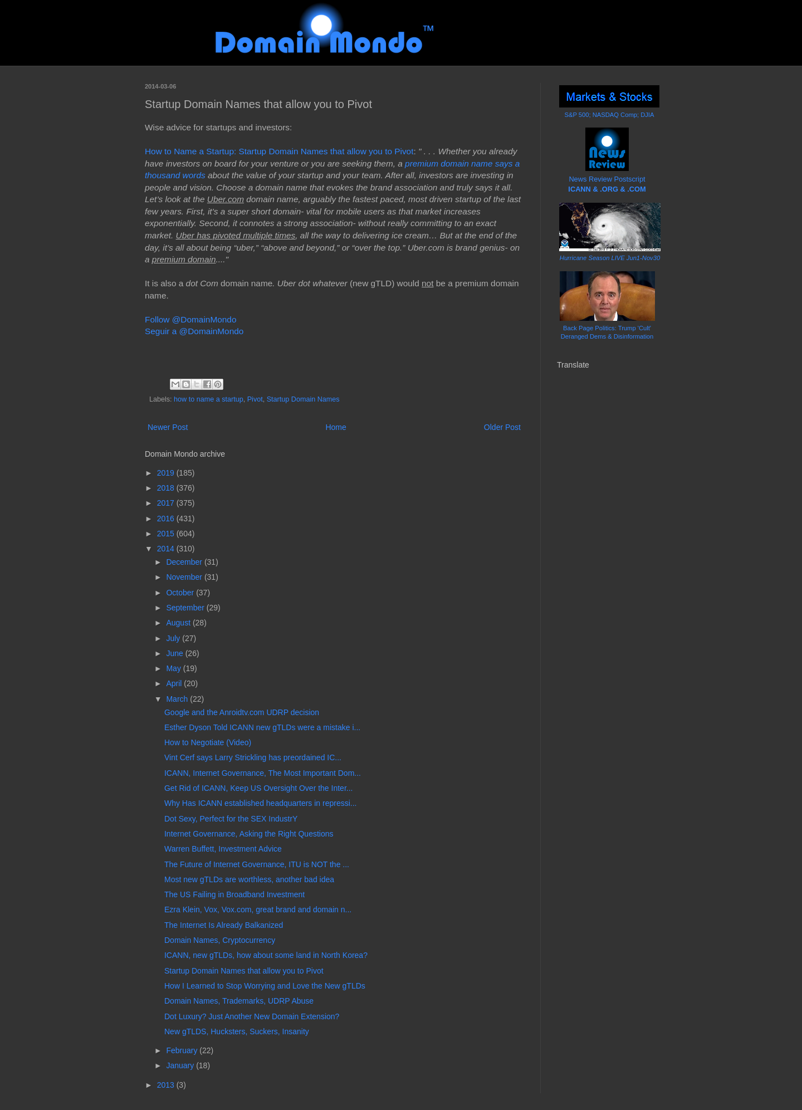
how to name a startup (208, 399)
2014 (167, 548)
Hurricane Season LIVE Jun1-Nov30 (610, 258)
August (179, 622)
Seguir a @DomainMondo (194, 331)
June (175, 653)
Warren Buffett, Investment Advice (223, 848)
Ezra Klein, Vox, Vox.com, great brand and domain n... (257, 909)
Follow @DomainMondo (190, 319)
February (182, 1050)
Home (335, 427)
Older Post (502, 427)
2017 (167, 502)
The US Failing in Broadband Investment (234, 894)
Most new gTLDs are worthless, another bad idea (249, 879)
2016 (167, 518)
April (175, 683)
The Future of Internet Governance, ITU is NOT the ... (256, 864)
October (181, 592)
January (181, 1065)
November (185, 577)
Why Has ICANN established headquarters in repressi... (260, 803)
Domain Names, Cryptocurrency (219, 940)
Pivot (255, 399)
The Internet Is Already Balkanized (223, 925)
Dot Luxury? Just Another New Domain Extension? (251, 1016)
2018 (167, 487)
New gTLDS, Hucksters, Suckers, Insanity (236, 1031)
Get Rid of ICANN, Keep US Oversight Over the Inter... (258, 788)
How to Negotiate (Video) (207, 742)
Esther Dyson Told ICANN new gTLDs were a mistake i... (262, 727)
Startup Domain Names (303, 399)
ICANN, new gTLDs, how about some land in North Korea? (266, 955)
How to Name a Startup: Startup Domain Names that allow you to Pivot (279, 151)
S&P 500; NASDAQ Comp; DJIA (609, 114)
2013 (167, 1084)
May (174, 668)
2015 (167, 533)
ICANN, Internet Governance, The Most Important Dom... (262, 773)
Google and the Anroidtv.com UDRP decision (241, 712)
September (186, 607)
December (185, 562)
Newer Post (168, 427)
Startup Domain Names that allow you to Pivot (244, 970)
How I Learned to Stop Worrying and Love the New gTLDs (264, 985)
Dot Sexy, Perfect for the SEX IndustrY (230, 818)
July (174, 638)
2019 (167, 472)
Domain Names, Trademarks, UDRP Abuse (239, 1000)
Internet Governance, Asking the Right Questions (249, 833)
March (178, 699)
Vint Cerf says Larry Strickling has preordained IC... (252, 757)
